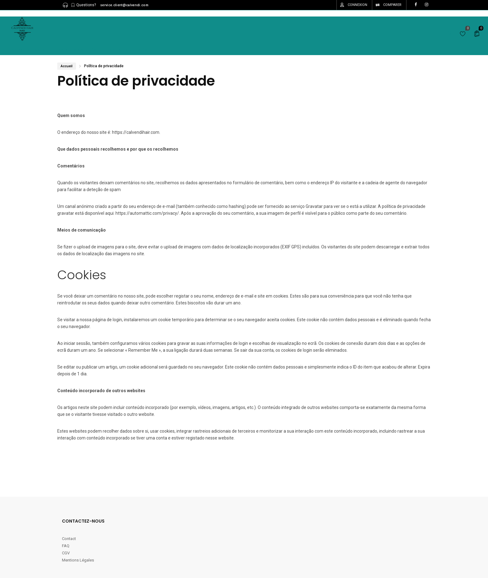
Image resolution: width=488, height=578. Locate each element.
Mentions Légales (78, 560)
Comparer (392, 5)
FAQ (65, 545)
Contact (69, 538)
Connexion (357, 5)
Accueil (67, 66)
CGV (66, 553)
